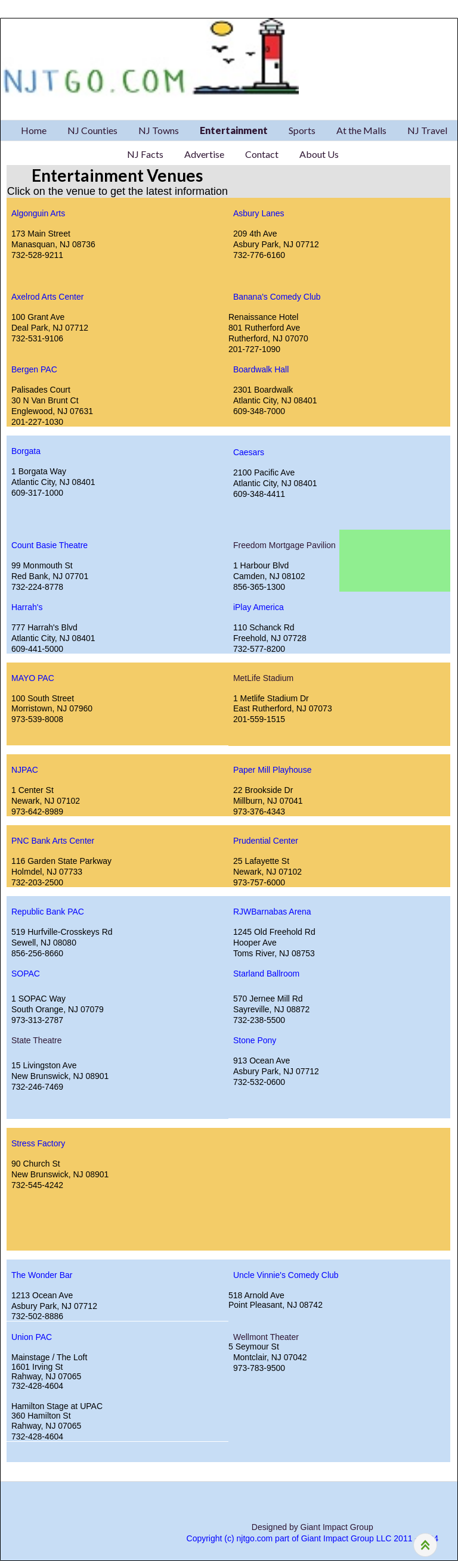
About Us (319, 154)
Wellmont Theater (266, 1337)
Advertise (204, 154)
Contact (261, 154)
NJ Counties (92, 130)
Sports (302, 130)
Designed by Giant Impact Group (312, 1527)
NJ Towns (158, 130)
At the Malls (361, 130)
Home (34, 130)
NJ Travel (427, 130)
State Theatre (36, 1040)
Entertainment (234, 130)
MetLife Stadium (263, 678)
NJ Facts (145, 154)
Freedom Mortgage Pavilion (284, 545)
